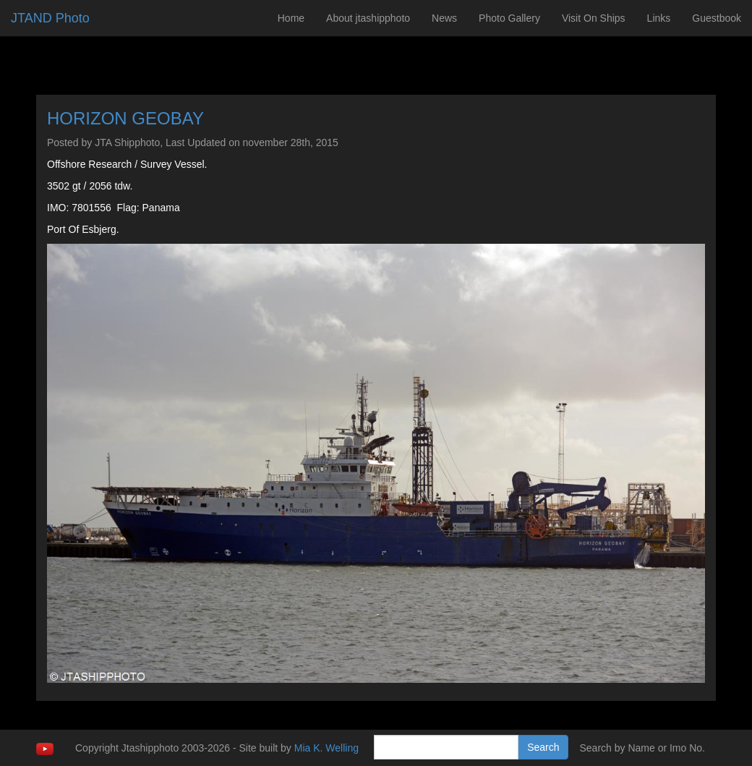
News (444, 18)
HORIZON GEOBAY (125, 118)
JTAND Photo (50, 18)
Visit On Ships (593, 18)
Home (291, 18)
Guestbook (716, 18)
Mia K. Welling (326, 748)
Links (659, 18)
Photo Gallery (509, 18)
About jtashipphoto (368, 18)
